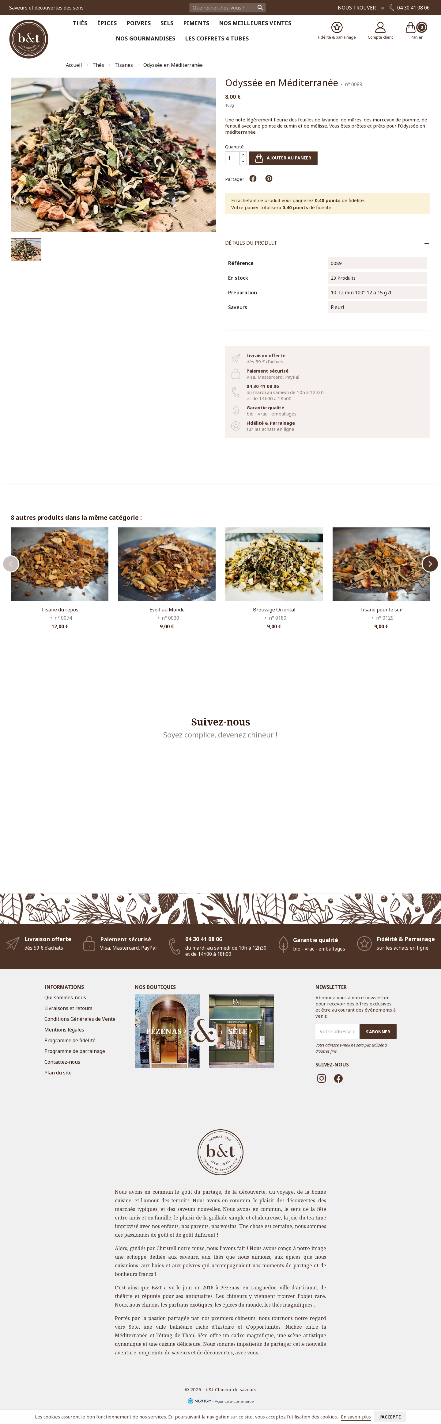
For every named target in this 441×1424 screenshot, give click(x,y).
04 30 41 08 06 (410, 7)
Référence (241, 263)
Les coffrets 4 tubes (217, 38)
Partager (253, 178)
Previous (10, 563)
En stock (238, 277)
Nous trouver (357, 7)
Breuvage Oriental (274, 609)
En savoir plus (356, 1417)
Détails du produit (251, 242)
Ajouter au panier (283, 158)
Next (430, 563)
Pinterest (269, 178)
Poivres (138, 23)
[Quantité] (232, 158)
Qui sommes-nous (65, 997)
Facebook (338, 1078)
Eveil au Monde (167, 609)
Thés (80, 23)
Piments (196, 23)
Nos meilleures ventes (255, 23)
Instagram (321, 1078)
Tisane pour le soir (381, 609)
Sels (166, 23)
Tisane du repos (59, 609)
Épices (107, 23)
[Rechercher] (227, 8)
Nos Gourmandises (145, 38)
